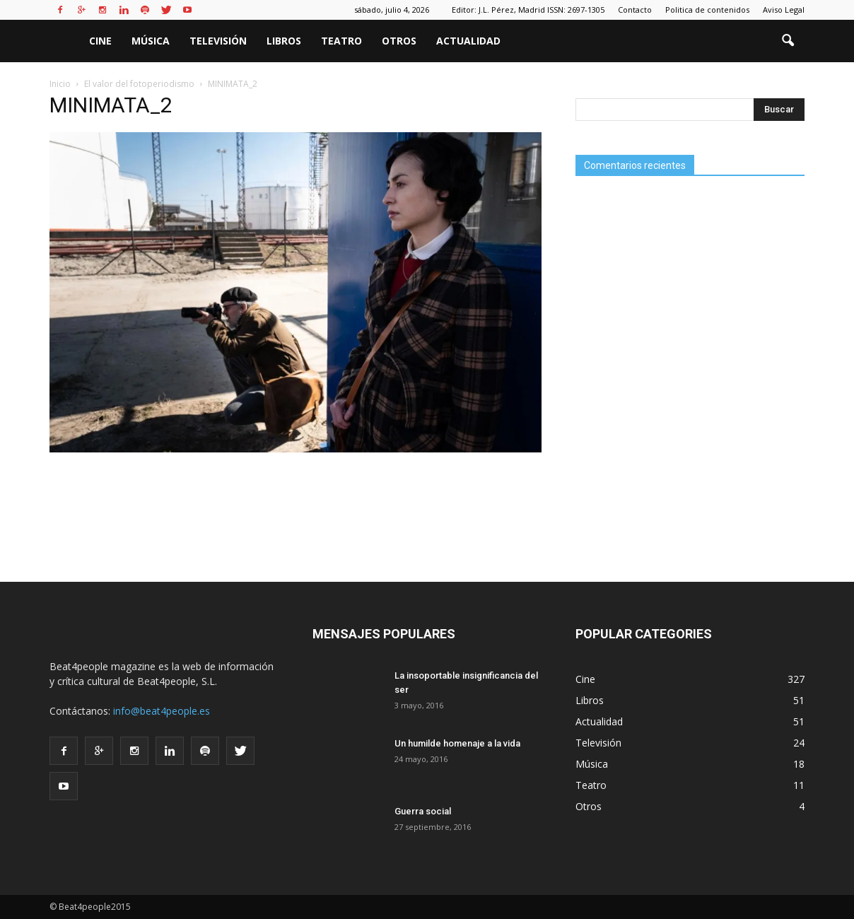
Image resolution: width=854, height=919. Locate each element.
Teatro (341, 40)
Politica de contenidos (707, 9)
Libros (284, 40)
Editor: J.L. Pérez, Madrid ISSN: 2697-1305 (528, 9)
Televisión (218, 40)
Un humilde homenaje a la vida (457, 743)
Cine (100, 40)
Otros (399, 40)
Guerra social (422, 811)
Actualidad (468, 40)
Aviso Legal (784, 9)
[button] (788, 41)
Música (150, 40)
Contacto (635, 9)
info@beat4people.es (161, 711)
